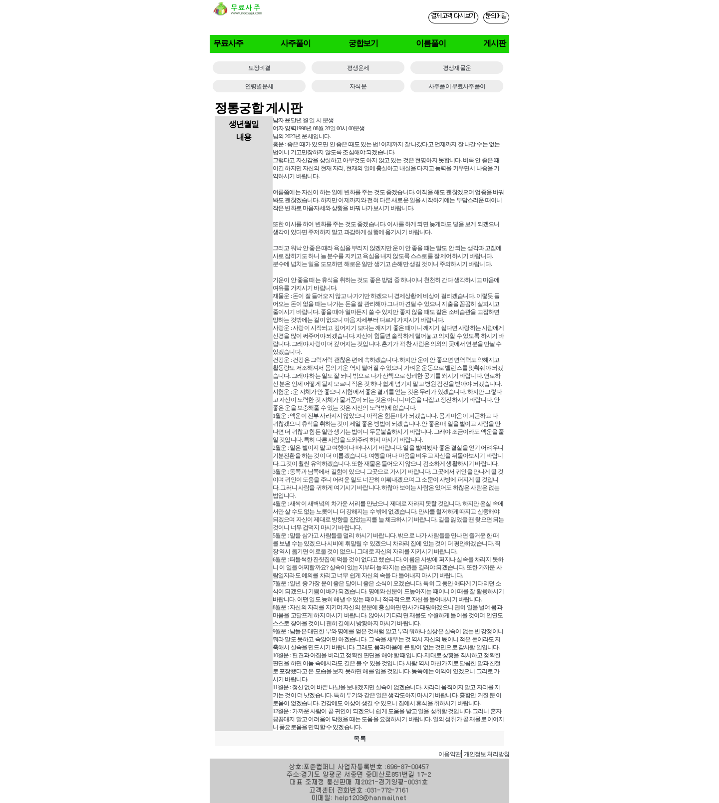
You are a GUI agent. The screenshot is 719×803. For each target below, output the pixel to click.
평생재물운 (457, 67)
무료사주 (228, 43)
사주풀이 (296, 43)
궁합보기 (363, 43)
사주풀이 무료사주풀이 (456, 86)
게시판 (494, 43)
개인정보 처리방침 (486, 754)
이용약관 (449, 754)
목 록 (359, 738)
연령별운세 (259, 86)
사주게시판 (417, 754)
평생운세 (358, 67)
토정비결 (259, 67)
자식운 (358, 86)
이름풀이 (431, 43)
